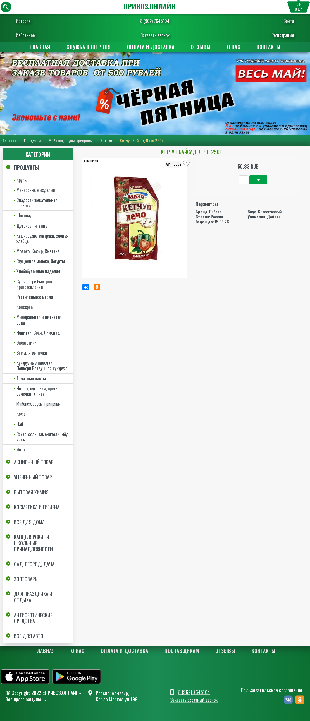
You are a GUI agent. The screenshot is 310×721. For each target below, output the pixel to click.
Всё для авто (28, 636)
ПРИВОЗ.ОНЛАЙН (149, 6)
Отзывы (201, 47)
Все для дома (29, 522)
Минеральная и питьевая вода (38, 320)
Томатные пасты (31, 378)
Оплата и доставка (151, 47)
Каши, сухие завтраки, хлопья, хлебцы (42, 238)
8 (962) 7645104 (155, 21)
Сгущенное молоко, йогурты (40, 261)
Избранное (28, 35)
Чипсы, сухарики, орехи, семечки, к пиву (37, 391)
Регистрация (280, 35)
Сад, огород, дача (34, 564)
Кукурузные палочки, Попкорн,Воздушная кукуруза (42, 365)
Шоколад (24, 215)
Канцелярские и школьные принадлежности (33, 542)
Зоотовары (26, 579)
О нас (233, 47)
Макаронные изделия (35, 190)
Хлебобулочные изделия (38, 271)
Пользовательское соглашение (271, 690)
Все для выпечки (31, 352)
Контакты (269, 47)
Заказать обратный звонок (194, 700)
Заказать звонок (155, 35)
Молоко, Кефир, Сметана (37, 251)
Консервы (25, 307)
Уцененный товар (33, 477)
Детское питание (31, 225)
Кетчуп (106, 140)
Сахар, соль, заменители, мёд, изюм (42, 437)
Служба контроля (88, 47)
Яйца (21, 449)
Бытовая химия (31, 492)
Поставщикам (181, 650)
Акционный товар (34, 462)
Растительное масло (34, 297)
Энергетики (26, 342)
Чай (19, 424)
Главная (40, 47)
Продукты (32, 140)
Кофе (20, 414)
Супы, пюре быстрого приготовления (34, 284)
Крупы (21, 180)
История (26, 21)
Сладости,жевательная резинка (37, 203)
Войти (286, 21)
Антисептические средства (33, 618)
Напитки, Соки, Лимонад (38, 332)
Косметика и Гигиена (36, 507)
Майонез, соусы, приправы (70, 140)
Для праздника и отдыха (33, 597)
